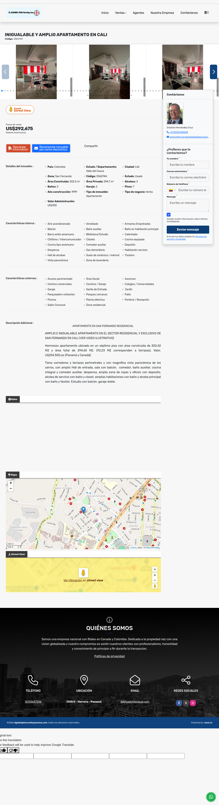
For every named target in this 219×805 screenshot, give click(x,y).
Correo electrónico (177, 171)
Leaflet (133, 548)
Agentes (138, 13)
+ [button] (11, 483)
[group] (36, 72)
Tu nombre (173, 158)
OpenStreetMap (153, 548)
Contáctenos (189, 13)
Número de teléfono (178, 183)
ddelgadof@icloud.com (135, 701)
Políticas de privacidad (109, 656)
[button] (2, 90)
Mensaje (172, 196)
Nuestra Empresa (162, 13)
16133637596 (33, 701)
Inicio (105, 13)
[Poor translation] (13, 750)
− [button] (11, 489)
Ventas (119, 13)
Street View (20, 109)
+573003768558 (179, 132)
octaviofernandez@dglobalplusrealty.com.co (194, 137)
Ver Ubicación (73, 580)
